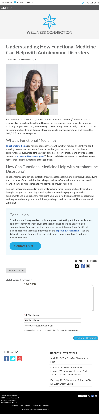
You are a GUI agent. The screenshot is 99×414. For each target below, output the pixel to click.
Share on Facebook (83, 266)
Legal (21, 405)
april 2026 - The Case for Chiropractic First (69, 360)
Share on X (77, 266)
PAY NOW (18, 2)
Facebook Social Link (6, 358)
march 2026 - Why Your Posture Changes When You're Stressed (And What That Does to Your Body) (68, 371)
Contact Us (25, 246)
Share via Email (88, 266)
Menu (6, 7)
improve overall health (67, 230)
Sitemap (46, 405)
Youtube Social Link (19, 358)
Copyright (14, 405)
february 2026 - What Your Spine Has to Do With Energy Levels (70, 382)
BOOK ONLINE (7, 2)
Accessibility (37, 405)
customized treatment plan (30, 156)
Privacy (27, 405)
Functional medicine (16, 145)
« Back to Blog (16, 270)
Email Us (29, 2)
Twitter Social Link (12, 358)
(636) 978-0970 (92, 3)
